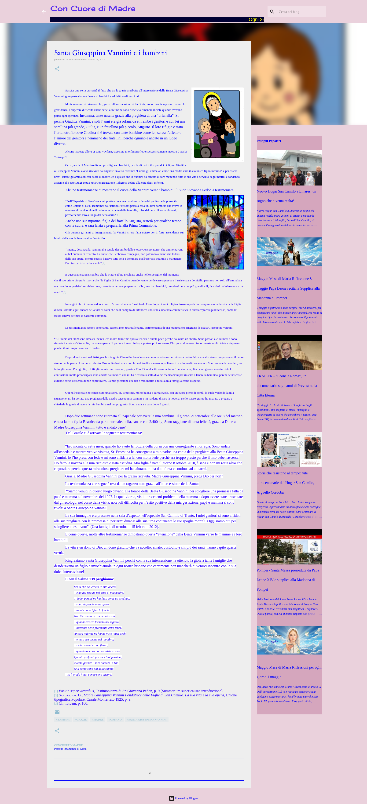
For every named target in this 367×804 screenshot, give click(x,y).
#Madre (97, 719)
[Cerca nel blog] (301, 11)
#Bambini (63, 719)
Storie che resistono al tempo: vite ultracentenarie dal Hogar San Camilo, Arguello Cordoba (285, 482)
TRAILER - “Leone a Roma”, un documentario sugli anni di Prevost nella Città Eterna (287, 385)
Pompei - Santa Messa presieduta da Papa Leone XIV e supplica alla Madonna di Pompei (288, 579)
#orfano (115, 719)
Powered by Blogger (183, 798)
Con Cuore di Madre (93, 8)
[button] (57, 69)
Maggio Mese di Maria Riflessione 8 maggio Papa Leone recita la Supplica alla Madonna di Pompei (288, 288)
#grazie (81, 719)
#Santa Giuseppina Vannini (146, 719)
